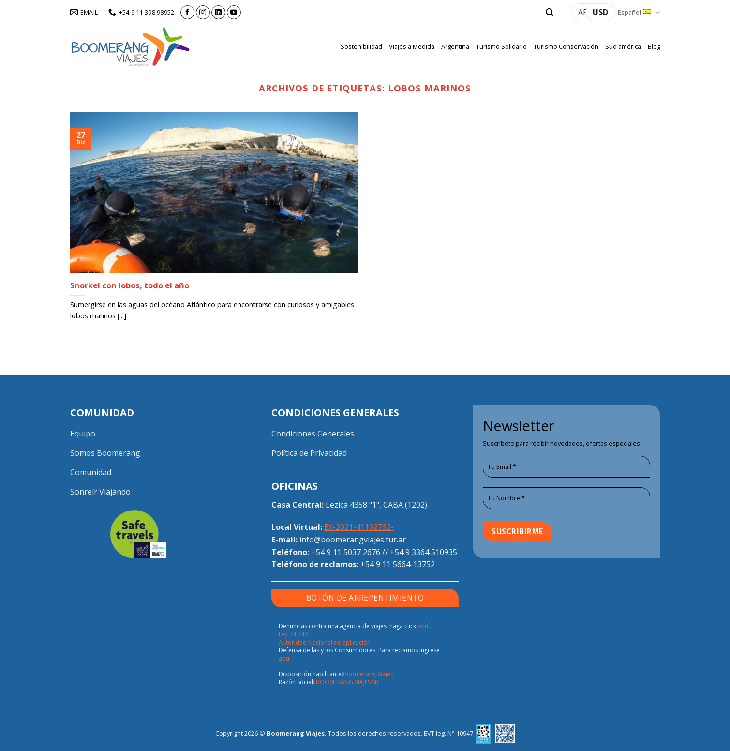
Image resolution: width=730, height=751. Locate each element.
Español (639, 12)
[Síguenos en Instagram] (203, 12)
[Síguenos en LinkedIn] (218, 12)
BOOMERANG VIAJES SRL (348, 682)
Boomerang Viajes (368, 674)
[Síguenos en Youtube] (234, 12)
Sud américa (623, 46)
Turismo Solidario (501, 46)
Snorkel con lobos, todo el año (129, 285)
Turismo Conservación (566, 46)
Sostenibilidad (361, 46)
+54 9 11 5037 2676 (345, 552)
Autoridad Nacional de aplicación (325, 642)
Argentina (455, 46)
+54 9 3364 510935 (423, 552)
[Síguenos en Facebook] (187, 12)
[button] (549, 12)
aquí (285, 658)
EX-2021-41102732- (359, 527)
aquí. (424, 626)
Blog (654, 46)
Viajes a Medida (411, 46)
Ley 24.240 (293, 634)
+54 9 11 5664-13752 (397, 564)
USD (600, 12)
